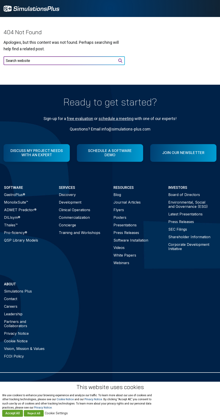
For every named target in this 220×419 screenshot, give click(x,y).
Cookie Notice (16, 341)
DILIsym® (12, 217)
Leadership (13, 314)
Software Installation (130, 240)
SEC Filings (177, 229)
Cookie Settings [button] (56, 413)
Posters (119, 217)
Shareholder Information (189, 237)
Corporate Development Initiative (188, 246)
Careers (10, 306)
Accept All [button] (12, 413)
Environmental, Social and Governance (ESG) (188, 204)
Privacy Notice (16, 333)
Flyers (118, 210)
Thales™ (11, 225)
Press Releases (126, 232)
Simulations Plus (18, 291)
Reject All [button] (33, 413)
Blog (117, 194)
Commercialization (74, 217)
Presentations (125, 225)
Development (70, 202)
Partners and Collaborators (15, 323)
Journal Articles (127, 202)
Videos (119, 247)
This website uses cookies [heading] (110, 387)
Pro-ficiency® (15, 232)
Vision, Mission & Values (24, 348)
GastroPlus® (14, 194)
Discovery (67, 194)
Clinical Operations (74, 210)
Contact (10, 299)
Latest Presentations (185, 214)
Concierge (67, 225)
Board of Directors (184, 194)
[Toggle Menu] (210, 8)
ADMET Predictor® (20, 210)
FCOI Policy (14, 356)
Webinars (121, 263)
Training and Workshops (79, 232)
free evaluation (80, 118)
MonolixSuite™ (16, 202)
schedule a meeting (116, 118)
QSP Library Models (21, 240)
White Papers (124, 255)
